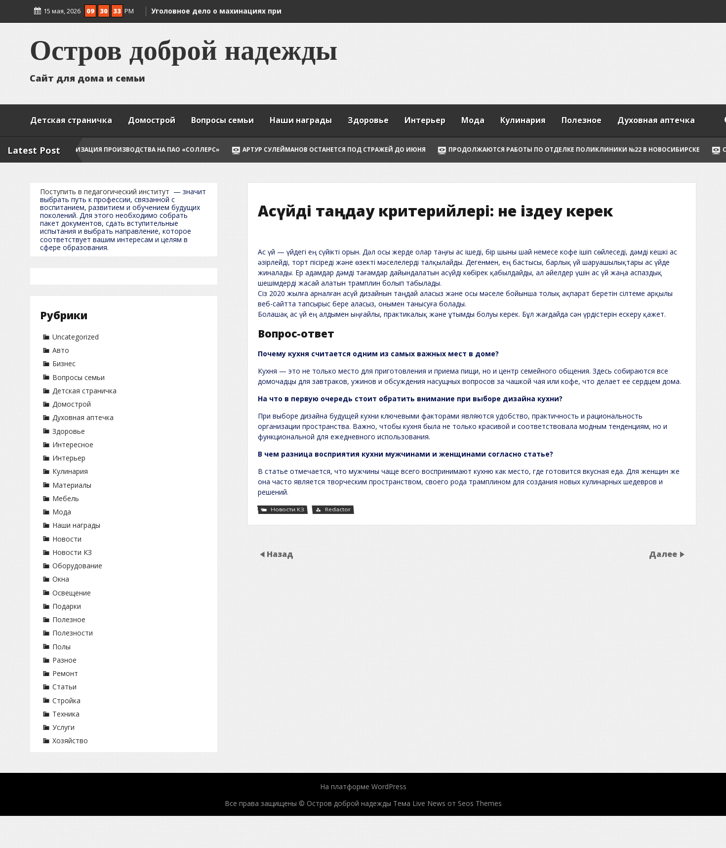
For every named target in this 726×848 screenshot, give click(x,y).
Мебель (65, 498)
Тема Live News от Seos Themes (447, 803)
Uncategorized (75, 336)
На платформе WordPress (363, 786)
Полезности (72, 632)
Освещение (71, 592)
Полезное (582, 120)
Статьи (64, 686)
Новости (66, 539)
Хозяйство (70, 740)
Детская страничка (71, 120)
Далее (664, 554)
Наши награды (301, 120)
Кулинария (523, 120)
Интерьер (424, 120)
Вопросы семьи (222, 120)
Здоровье (368, 120)
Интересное (72, 444)
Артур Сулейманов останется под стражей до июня (352, 149)
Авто (60, 350)
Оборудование (77, 565)
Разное (64, 660)
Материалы (71, 485)
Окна (60, 579)
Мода (472, 120)
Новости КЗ (72, 552)
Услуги (63, 727)
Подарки (66, 606)
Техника (66, 714)
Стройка (66, 700)
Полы (61, 646)
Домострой (151, 120)
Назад (280, 554)
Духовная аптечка (656, 120)
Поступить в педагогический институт (104, 191)
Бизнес (64, 363)
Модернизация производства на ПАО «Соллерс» (152, 149)
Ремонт (65, 673)
